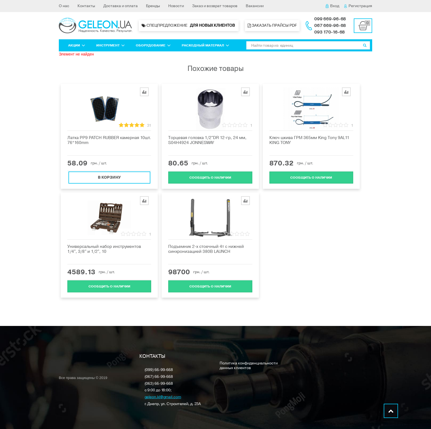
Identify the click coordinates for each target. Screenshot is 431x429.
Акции (76, 45)
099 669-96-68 (330, 19)
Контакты (86, 6)
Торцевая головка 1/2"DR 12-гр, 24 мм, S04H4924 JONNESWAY (207, 140)
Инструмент (110, 45)
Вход (332, 6)
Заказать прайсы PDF (272, 25)
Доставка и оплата (120, 6)
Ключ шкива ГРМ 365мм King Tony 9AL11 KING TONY (309, 140)
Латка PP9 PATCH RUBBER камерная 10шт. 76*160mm (109, 140)
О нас (64, 6)
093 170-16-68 (329, 32)
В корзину (109, 176)
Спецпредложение (189, 25)
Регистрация (358, 6)
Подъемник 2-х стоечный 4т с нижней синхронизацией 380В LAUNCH (206, 249)
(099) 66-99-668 (159, 370)
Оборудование (153, 45)
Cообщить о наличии (210, 177)
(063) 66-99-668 (159, 383)
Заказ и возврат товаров (214, 6)
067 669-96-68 (330, 26)
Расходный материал (205, 45)
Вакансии (255, 6)
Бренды (153, 6)
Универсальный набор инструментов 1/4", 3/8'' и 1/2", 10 (104, 249)
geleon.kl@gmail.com (163, 397)
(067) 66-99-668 (159, 377)
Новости (176, 6)
